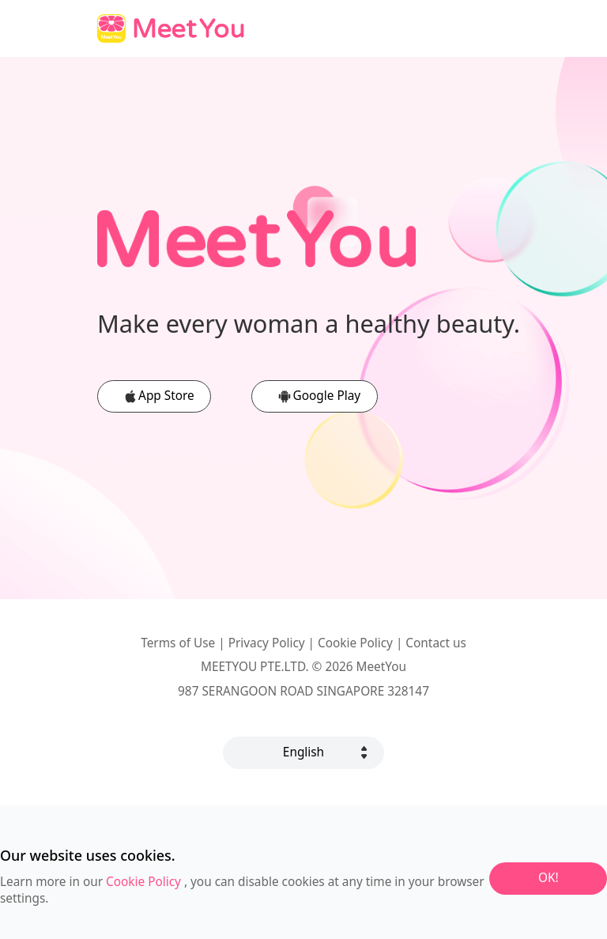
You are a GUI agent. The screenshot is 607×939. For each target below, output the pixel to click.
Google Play (327, 395)
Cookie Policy (355, 643)
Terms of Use (178, 643)
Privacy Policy (266, 643)
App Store (166, 395)
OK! (548, 877)
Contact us (435, 643)
